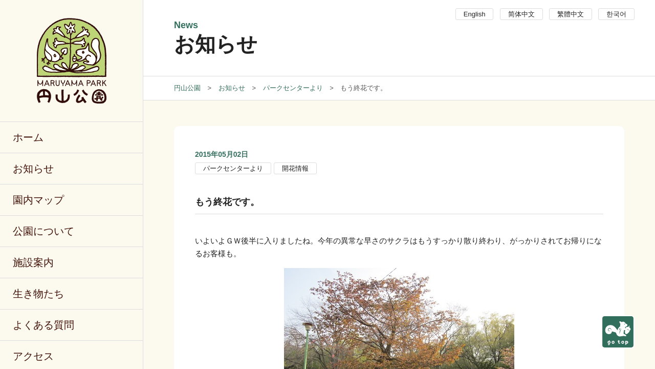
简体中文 (521, 14)
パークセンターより (233, 168)
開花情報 (295, 168)
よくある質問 (43, 325)
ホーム (28, 137)
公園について (43, 231)
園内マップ (38, 200)
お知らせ (33, 168)
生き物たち (38, 293)
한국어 (616, 14)
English (475, 14)
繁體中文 (570, 14)
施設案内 (33, 262)
